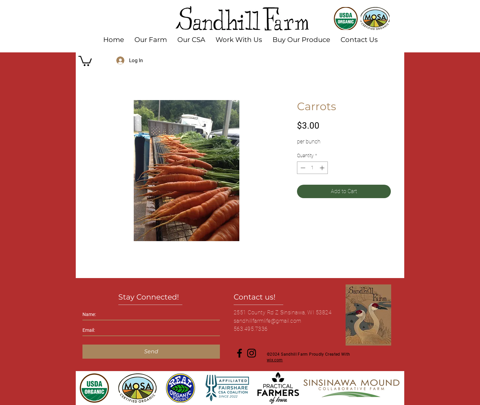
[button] (85, 60)
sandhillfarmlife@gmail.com (267, 321)
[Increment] (322, 168)
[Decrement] (302, 168)
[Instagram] (251, 353)
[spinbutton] (312, 168)
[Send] (151, 352)
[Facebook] (239, 353)
